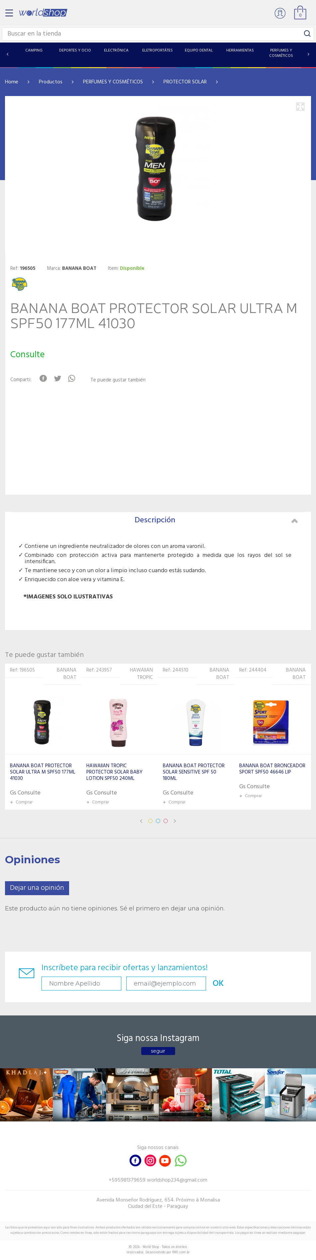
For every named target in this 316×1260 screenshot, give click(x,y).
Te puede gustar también (118, 380)
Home (11, 82)
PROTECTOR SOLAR (185, 82)
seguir (158, 1051)
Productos (50, 82)
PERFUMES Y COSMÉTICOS (113, 82)
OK (218, 984)
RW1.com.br (181, 1252)
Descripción (216, 520)
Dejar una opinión (37, 888)
